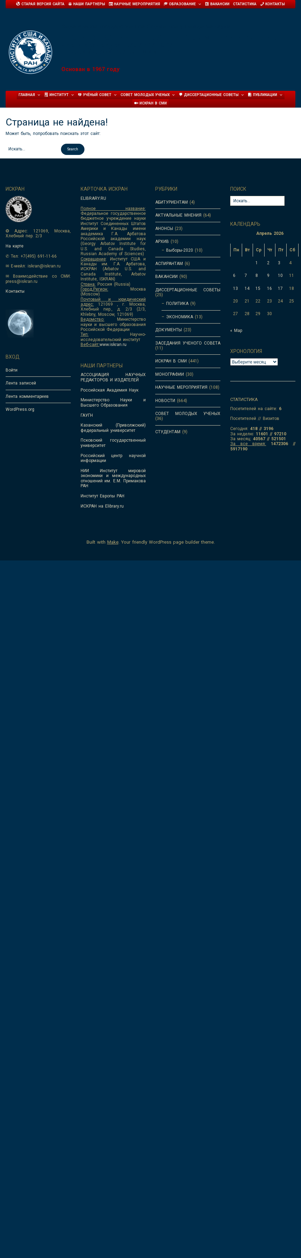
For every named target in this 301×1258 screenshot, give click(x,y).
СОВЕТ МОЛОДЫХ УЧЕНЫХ (187, 413)
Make (112, 542)
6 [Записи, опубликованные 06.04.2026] (234, 275)
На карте (14, 246)
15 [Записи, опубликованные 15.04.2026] (257, 288)
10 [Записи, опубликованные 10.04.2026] (280, 275)
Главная (30, 95)
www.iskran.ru (113, 344)
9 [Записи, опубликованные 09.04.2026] (268, 275)
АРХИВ (162, 241)
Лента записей (21, 383)
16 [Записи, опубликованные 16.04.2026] (269, 288)
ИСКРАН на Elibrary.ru (102, 506)
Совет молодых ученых (148, 95)
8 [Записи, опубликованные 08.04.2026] (256, 275)
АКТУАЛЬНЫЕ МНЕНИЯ (178, 215)
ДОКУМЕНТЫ (168, 329)
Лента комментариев (27, 396)
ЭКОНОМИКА (179, 316)
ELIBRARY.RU (93, 198)
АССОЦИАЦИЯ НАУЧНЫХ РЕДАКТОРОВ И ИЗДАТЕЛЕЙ (113, 377)
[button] (72, 149)
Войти (12, 370)
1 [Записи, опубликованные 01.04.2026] (256, 262)
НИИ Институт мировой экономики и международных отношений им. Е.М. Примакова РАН (113, 478)
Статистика (244, 4)
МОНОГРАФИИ (169, 374)
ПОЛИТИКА (177, 303)
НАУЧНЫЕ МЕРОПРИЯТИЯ (181, 387)
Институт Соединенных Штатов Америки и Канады (170, 37)
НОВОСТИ (165, 400)
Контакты (15, 291)
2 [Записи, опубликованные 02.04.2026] (268, 262)
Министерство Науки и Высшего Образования (113, 402)
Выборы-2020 (179, 250)
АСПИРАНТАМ (169, 263)
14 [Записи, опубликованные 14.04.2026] (247, 288)
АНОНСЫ (164, 228)
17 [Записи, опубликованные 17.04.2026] (280, 288)
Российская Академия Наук (109, 390)
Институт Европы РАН (102, 496)
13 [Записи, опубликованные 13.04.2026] (235, 288)
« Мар (236, 330)
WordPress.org (20, 409)
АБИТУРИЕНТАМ (171, 202)
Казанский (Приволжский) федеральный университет (113, 428)
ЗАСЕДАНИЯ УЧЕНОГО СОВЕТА (187, 343)
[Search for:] (32, 149)
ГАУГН (87, 415)
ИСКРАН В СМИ (171, 361)
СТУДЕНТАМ (167, 431)
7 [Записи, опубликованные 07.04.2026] (246, 275)
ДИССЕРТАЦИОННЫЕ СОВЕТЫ (187, 289)
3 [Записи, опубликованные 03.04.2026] (279, 262)
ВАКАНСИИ (166, 276)
